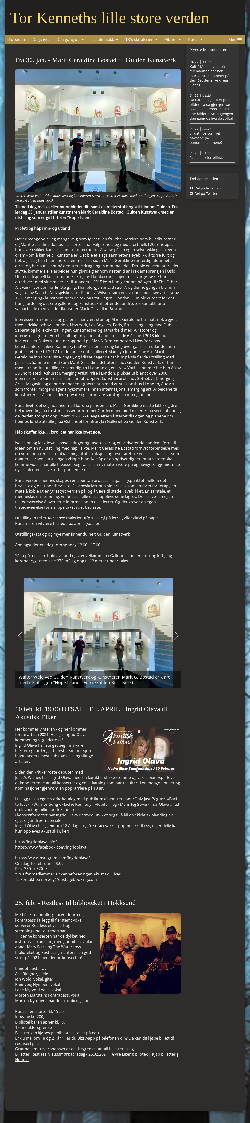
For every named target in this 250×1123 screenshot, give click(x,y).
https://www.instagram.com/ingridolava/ (52, 858)
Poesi (193, 39)
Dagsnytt (40, 39)
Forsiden (17, 39)
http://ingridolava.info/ (36, 842)
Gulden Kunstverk (113, 534)
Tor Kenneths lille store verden (109, 18)
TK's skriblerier (139, 39)
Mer (235, 38)
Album (171, 39)
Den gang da (68, 39)
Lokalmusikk (102, 39)
